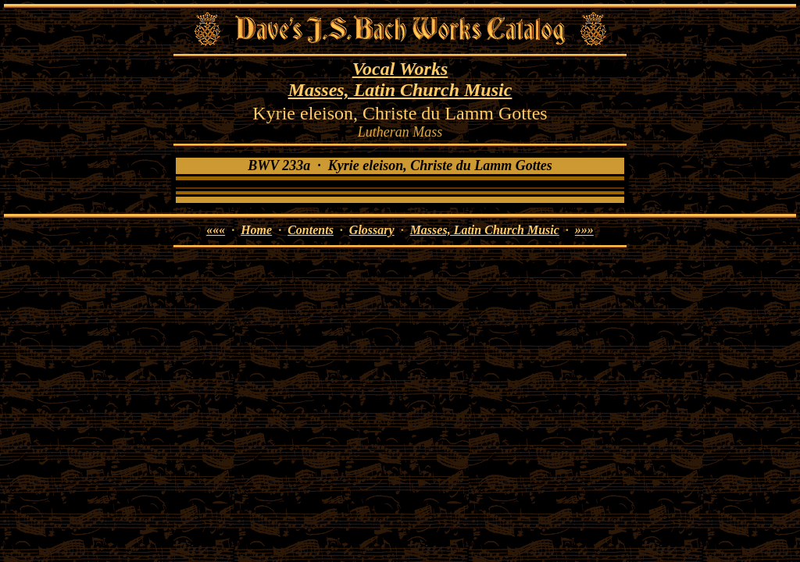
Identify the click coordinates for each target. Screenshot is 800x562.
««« (215, 230)
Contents (311, 230)
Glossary (372, 230)
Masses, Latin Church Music (400, 90)
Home (256, 230)
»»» (584, 230)
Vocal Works (400, 69)
